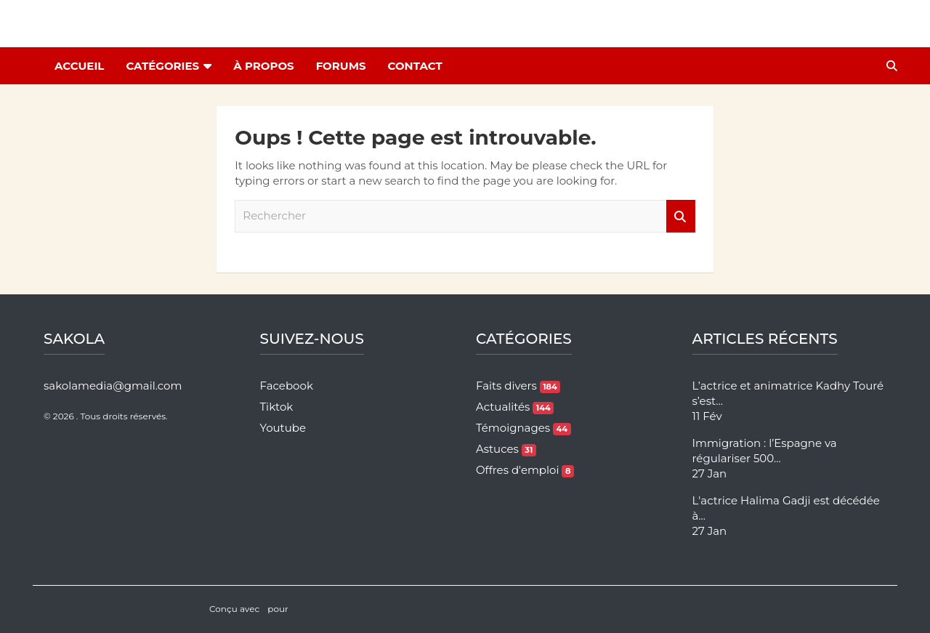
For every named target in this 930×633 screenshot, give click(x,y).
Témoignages (523, 428)
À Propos (263, 66)
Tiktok (277, 407)
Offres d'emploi (525, 470)
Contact (415, 66)
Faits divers (518, 385)
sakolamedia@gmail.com (113, 385)
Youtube (283, 428)
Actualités (515, 407)
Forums (341, 66)
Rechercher (680, 216)
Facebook (286, 385)
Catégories (162, 66)
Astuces (506, 449)
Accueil (79, 66)
